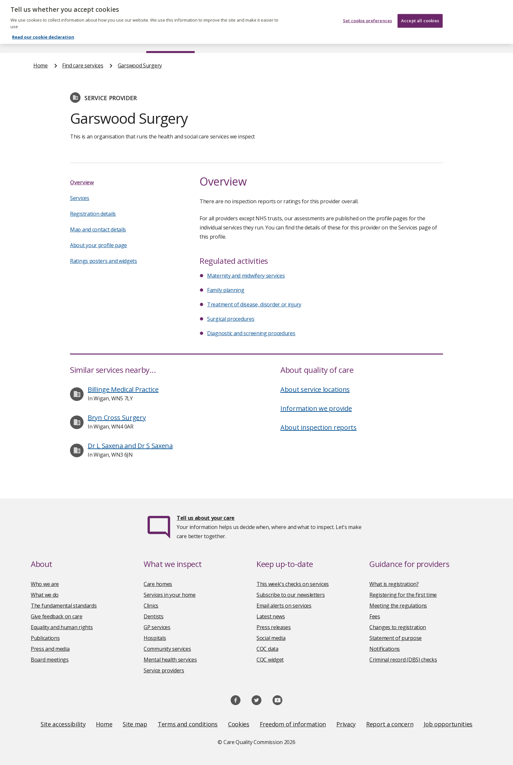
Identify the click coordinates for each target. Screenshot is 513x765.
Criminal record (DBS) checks (403, 659)
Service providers (164, 670)
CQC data (267, 648)
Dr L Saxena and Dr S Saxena (130, 445)
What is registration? (394, 584)
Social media (270, 638)
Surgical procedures (230, 318)
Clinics (151, 605)
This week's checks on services (292, 584)
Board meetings (50, 659)
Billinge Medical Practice (123, 389)
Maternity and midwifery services (246, 275)
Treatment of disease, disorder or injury (254, 304)
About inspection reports (318, 427)
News (238, 40)
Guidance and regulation (383, 40)
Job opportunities (448, 724)
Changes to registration (397, 627)
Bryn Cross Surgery (117, 417)
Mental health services (170, 659)
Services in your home (170, 594)
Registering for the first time (403, 594)
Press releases (273, 627)
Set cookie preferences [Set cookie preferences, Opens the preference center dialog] (367, 17)
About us (98, 40)
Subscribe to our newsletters (290, 594)
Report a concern (389, 724)
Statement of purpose (395, 638)
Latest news (270, 616)
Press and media (50, 648)
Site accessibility (63, 724)
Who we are (45, 584)
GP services (157, 627)
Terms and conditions (188, 724)
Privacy (346, 724)
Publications (299, 40)
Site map (135, 724)
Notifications (384, 648)
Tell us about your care (206, 517)
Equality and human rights (62, 627)
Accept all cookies (420, 17)
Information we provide (316, 408)
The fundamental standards (64, 605)
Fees (374, 616)
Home (40, 40)
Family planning (225, 290)
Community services (167, 648)
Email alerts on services (283, 605)
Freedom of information (293, 724)
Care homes (158, 584)
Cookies (238, 724)
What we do (45, 594)
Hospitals (155, 638)
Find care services (170, 40)
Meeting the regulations (398, 605)
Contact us (466, 40)
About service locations (315, 389)
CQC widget (270, 659)
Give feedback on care (56, 616)
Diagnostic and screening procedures (251, 333)
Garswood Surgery (140, 65)
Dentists (154, 616)
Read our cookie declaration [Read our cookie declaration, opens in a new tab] (43, 33)
